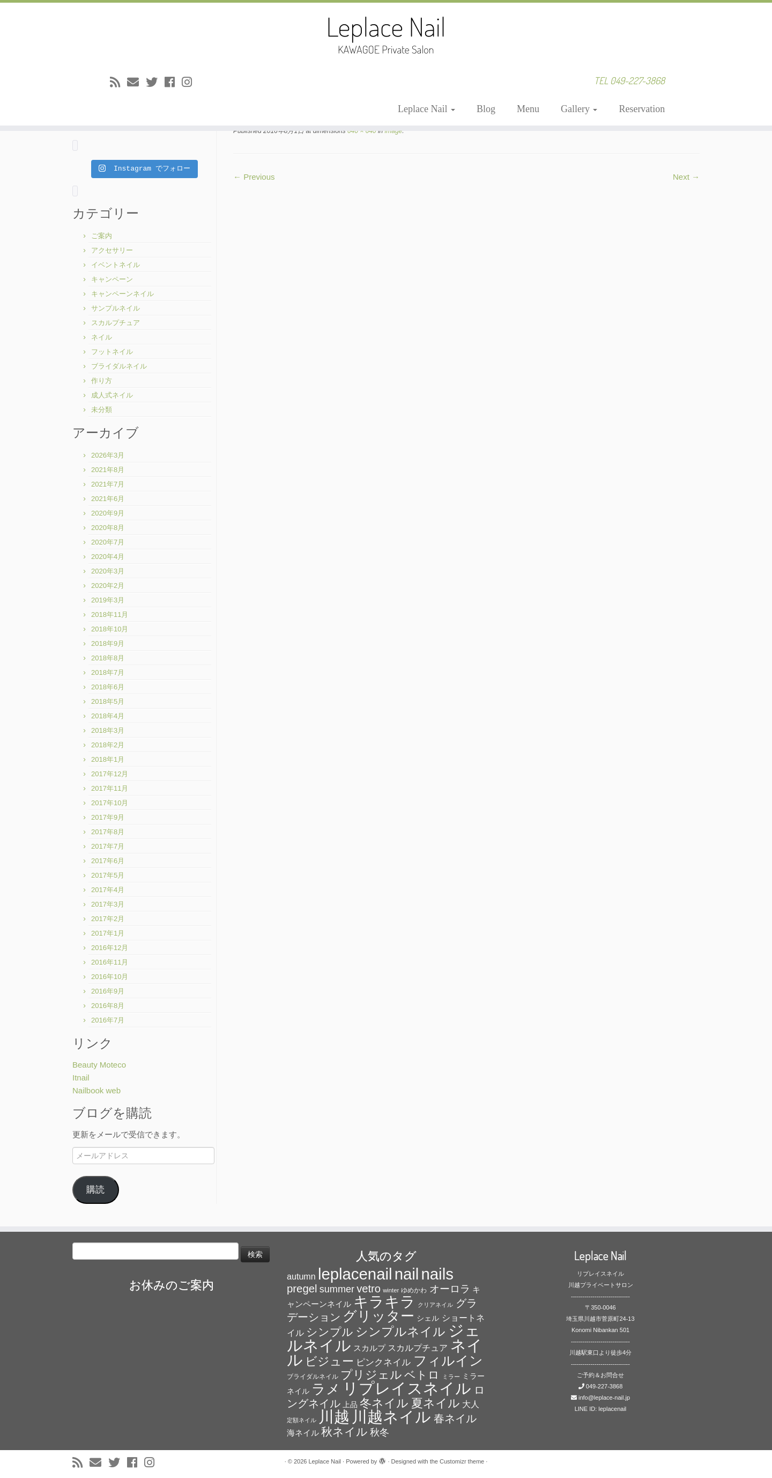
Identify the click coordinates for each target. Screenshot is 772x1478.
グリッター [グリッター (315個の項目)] (378, 1316)
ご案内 (101, 236)
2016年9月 (107, 991)
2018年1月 (107, 759)
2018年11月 (109, 615)
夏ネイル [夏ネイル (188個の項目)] (435, 1403)
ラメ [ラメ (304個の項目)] (325, 1388)
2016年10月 (109, 977)
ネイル (101, 337)
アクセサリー (112, 250)
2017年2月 (107, 919)
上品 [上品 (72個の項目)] (350, 1405)
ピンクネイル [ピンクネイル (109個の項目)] (383, 1362)
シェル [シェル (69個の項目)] (428, 1318)
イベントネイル (115, 265)
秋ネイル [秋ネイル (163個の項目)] (344, 1431)
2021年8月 (107, 470)
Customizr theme (462, 1461)
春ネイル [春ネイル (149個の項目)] (455, 1418)
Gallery (579, 109)
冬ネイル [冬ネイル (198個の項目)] (384, 1403)
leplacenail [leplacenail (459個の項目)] (355, 1274)
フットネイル (112, 352)
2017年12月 (109, 774)
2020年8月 (107, 528)
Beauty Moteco (99, 1064)
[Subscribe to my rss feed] (118, 82)
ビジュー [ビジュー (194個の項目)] (329, 1361)
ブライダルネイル (119, 366)
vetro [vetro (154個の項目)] (369, 1289)
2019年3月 (107, 600)
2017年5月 (107, 875)
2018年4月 (107, 716)
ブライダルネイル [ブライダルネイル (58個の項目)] (312, 1376)
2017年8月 (107, 832)
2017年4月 (107, 890)
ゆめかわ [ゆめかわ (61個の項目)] (414, 1290)
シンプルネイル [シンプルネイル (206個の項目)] (400, 1332)
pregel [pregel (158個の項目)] (302, 1289)
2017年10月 (109, 803)
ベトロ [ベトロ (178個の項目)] (422, 1375)
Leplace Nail (426, 109)
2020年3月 (107, 571)
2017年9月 (107, 817)
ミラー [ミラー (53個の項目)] (451, 1376)
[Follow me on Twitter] (155, 82)
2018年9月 (107, 643)
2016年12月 (109, 948)
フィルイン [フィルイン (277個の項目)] (448, 1360)
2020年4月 (107, 557)
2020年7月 (107, 542)
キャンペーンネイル (122, 294)
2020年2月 (107, 586)
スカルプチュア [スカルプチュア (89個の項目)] (418, 1347)
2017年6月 (107, 861)
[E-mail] (136, 82)
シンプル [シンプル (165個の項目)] (329, 1332)
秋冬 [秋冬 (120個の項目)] (379, 1432)
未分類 (101, 410)
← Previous (254, 176)
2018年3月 (107, 730)
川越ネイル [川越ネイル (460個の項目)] (391, 1416)
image (392, 131)
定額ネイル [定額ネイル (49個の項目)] (301, 1420)
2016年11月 (109, 962)
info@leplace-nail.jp (604, 1397)
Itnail (81, 1077)
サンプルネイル (115, 308)
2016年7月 (107, 1020)
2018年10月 (109, 629)
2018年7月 (107, 672)
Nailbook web (96, 1090)
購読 (95, 1190)
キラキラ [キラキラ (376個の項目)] (384, 1301)
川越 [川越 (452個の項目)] (334, 1416)
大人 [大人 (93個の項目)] (470, 1404)
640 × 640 (360, 131)
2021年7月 (107, 484)
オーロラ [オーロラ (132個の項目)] (449, 1289)
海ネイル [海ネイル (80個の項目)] (303, 1433)
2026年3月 (107, 455)
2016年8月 (107, 1006)
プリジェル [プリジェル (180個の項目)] (371, 1374)
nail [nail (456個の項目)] (407, 1274)
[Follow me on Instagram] (190, 82)
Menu (528, 109)
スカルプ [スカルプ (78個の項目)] (369, 1348)
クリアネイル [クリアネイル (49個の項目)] (435, 1304)
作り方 (101, 381)
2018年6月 (107, 687)
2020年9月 (107, 513)
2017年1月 (107, 933)
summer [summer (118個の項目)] (337, 1289)
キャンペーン (112, 279)
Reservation (642, 109)
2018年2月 (107, 745)
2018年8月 (107, 658)
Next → (686, 176)
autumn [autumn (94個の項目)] (301, 1276)
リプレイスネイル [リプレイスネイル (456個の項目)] (407, 1388)
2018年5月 (107, 701)
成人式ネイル (112, 395)
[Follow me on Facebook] (173, 82)
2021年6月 (107, 499)
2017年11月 (109, 788)
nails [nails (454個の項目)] (437, 1274)
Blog (486, 109)
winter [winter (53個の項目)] (391, 1290)
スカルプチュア (115, 323)
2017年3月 (107, 904)
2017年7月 (107, 846)
